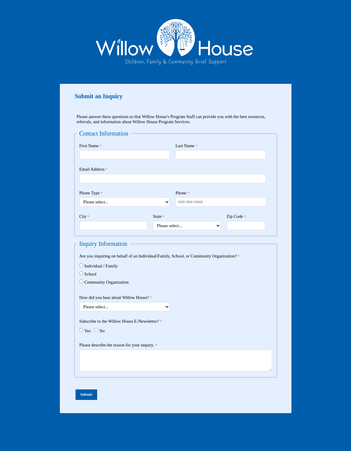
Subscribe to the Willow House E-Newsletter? (119, 321)
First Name (89, 145)
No (102, 330)
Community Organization (107, 282)
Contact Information (175, 424)
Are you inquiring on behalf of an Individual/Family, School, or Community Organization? (158, 256)
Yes (88, 330)
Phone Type (89, 192)
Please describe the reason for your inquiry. (116, 345)
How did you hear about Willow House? (114, 297)
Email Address (92, 169)
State (157, 216)
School (91, 274)
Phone (181, 192)
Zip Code (235, 216)
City (83, 216)
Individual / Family (101, 266)
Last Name (185, 145)
